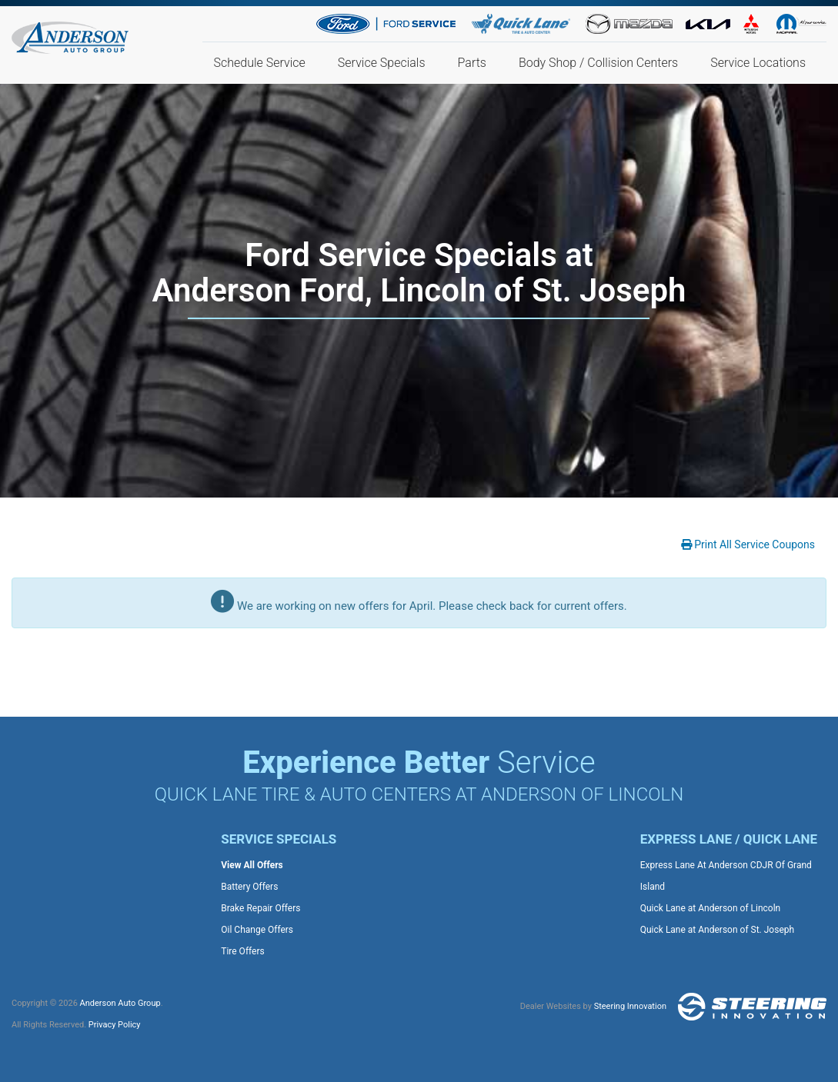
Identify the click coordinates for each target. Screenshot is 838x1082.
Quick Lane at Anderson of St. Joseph (717, 929)
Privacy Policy (114, 1025)
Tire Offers (242, 951)
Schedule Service (259, 62)
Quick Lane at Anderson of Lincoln (710, 908)
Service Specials (382, 62)
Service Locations (758, 62)
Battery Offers (249, 886)
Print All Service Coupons (748, 544)
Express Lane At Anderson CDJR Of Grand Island (726, 876)
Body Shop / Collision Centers (598, 62)
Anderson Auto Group (120, 1003)
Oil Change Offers (257, 929)
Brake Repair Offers (260, 908)
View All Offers (251, 865)
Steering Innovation (630, 1006)
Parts (472, 62)
